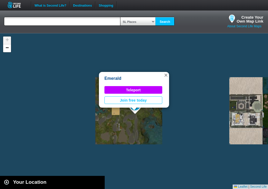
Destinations (82, 5)
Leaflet (240, 186)
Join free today (133, 100)
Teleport (133, 90)
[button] (166, 75)
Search (165, 22)
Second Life (17, 4)
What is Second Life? (50, 5)
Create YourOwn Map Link (250, 19)
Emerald (112, 78)
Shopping (106, 5)
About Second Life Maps (244, 26)
